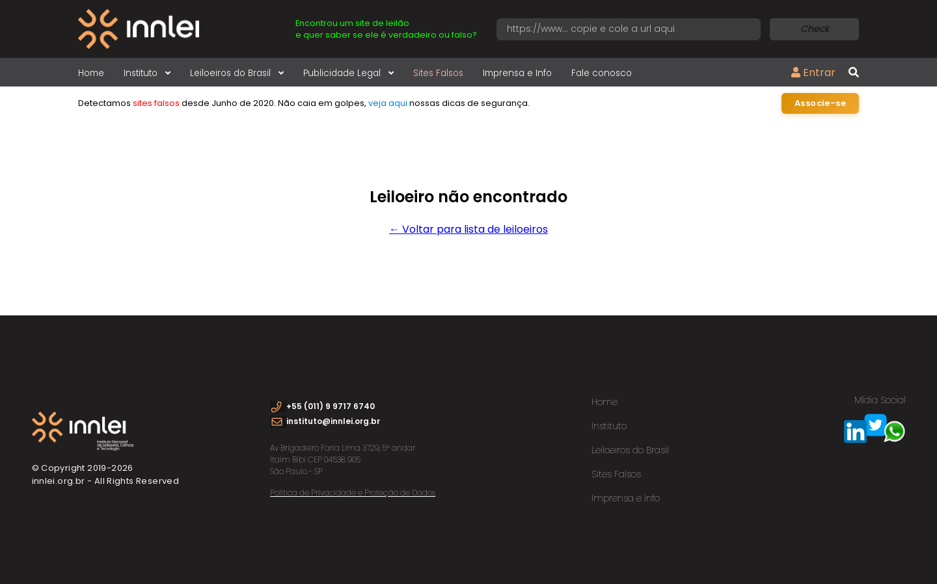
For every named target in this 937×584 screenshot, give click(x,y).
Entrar (813, 72)
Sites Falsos (438, 73)
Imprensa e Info (517, 73)
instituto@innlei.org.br (333, 421)
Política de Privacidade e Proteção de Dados (352, 492)
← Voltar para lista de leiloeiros (468, 229)
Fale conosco (601, 73)
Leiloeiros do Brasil (237, 73)
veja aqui (387, 103)
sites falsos (156, 103)
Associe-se (820, 103)
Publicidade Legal (348, 73)
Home (91, 73)
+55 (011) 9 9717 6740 (330, 406)
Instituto (147, 73)
